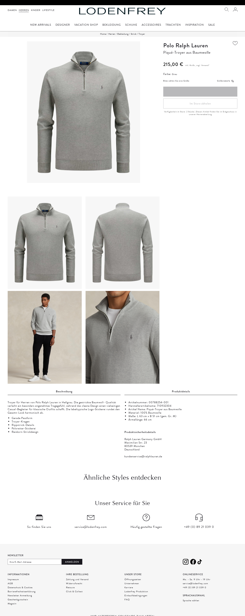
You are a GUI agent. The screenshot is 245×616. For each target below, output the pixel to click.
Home (103, 34)
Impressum (13, 579)
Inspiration (194, 25)
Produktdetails (181, 391)
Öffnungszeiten (132, 579)
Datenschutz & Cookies (20, 587)
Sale (211, 25)
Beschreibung (64, 391)
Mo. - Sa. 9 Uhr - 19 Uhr (196, 579)
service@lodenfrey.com (195, 583)
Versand (205, 65)
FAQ (127, 599)
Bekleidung (111, 25)
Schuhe (131, 25)
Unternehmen (131, 583)
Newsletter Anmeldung (20, 595)
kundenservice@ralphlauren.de (143, 456)
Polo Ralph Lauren (185, 45)
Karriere (128, 587)
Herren (24, 10)
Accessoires (151, 25)
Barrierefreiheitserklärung (22, 591)
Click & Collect (74, 591)
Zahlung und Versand (77, 579)
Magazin (12, 603)
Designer (63, 25)
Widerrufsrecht (74, 583)
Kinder (35, 10)
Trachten (173, 25)
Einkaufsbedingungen (135, 595)
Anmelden (72, 562)
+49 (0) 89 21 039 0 (194, 587)
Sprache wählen (191, 600)
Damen (12, 10)
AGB (10, 583)
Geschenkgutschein (18, 599)
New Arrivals (40, 25)
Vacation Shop (86, 25)
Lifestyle (48, 10)
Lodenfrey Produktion (136, 591)
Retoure (70, 587)
